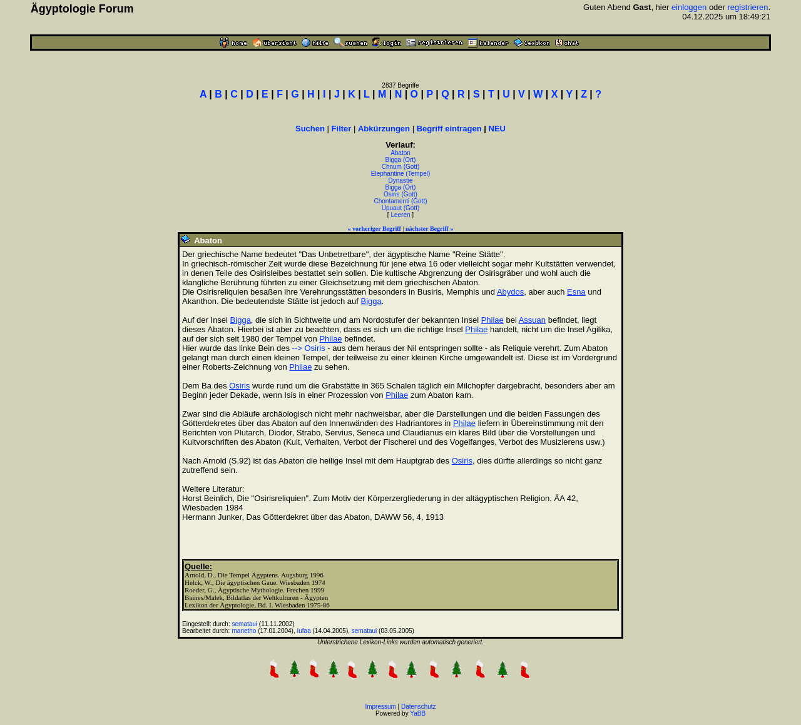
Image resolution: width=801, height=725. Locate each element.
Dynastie (401, 180)
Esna (576, 292)
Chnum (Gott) (401, 166)
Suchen (310, 128)
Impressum (380, 706)
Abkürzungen (384, 128)
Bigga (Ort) (400, 159)
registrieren (748, 7)
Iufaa (303, 630)
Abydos (510, 292)
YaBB (418, 713)
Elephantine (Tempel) (401, 173)
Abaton (400, 153)
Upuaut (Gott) (401, 208)
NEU (497, 128)
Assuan (532, 320)
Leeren (400, 214)
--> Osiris (308, 348)
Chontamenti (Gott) (400, 201)
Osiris (239, 385)
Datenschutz (418, 706)
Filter (342, 128)
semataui (245, 624)
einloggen (689, 7)
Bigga (370, 301)
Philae (492, 320)
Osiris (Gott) (400, 194)
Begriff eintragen (449, 128)
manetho (244, 630)
